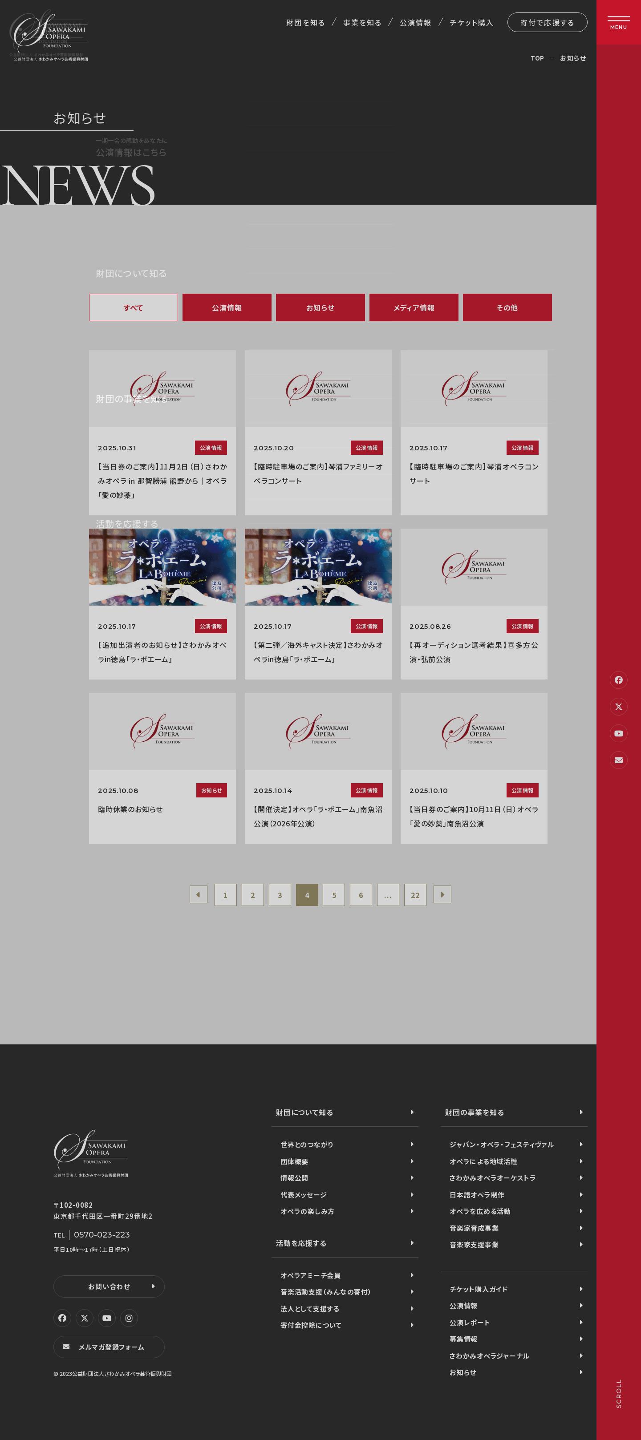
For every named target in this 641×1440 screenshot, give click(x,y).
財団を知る (305, 22)
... (388, 895)
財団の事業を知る (474, 1112)
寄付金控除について (311, 1325)
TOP (537, 57)
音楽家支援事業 (474, 1244)
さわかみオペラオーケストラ (493, 1177)
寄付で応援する (547, 22)
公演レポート (470, 1322)
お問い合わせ (109, 1286)
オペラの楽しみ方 (307, 1211)
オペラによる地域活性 (484, 1161)
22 (415, 895)
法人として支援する (310, 1308)
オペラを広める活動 (480, 1211)
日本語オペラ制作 (477, 1194)
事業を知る (362, 22)
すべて (133, 307)
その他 (507, 307)
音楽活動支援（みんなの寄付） (326, 1291)
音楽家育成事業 (474, 1228)
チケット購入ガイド (479, 1289)
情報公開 (294, 1177)
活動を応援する (301, 1243)
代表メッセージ (303, 1194)
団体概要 (294, 1161)
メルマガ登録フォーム (112, 1346)
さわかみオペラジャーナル (490, 1355)
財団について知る (304, 1112)
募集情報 (464, 1338)
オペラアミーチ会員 (310, 1275)
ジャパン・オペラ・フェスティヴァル (502, 1144)
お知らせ (320, 307)
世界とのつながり (306, 1144)
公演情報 (416, 22)
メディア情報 (414, 307)
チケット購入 (472, 22)
